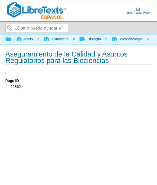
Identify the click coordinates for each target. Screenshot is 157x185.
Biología (91, 39)
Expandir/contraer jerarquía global (11, 39)
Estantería (57, 39)
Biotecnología (127, 39)
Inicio (25, 39)
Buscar (10, 28)
